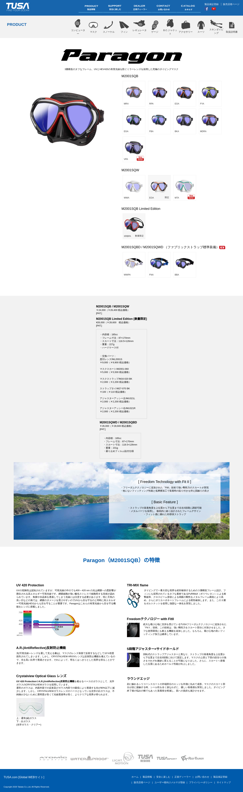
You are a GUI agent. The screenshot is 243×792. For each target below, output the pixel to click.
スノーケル (108, 26)
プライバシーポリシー (200, 782)
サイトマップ (224, 782)
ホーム (134, 776)
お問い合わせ (202, 776)
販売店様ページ (231, 4)
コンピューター (78, 26)
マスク (93, 26)
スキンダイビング (216, 26)
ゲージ (154, 26)
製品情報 (147, 776)
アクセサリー (185, 26)
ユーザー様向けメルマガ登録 (170, 782)
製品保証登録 (212, 4)
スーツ (201, 26)
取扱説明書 (231, 26)
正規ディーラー (182, 776)
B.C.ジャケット (170, 26)
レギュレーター (139, 26)
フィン (124, 26)
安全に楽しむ (163, 776)
